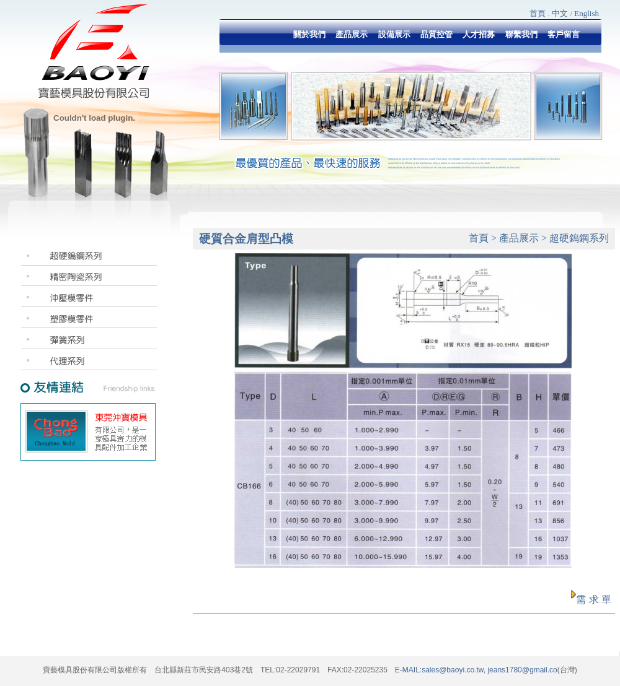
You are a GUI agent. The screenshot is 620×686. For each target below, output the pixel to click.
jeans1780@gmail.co (521, 670)
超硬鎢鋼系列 (579, 238)
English (586, 13)
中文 (560, 13)
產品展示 (519, 238)
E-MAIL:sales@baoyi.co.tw (439, 670)
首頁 (537, 13)
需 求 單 (593, 599)
